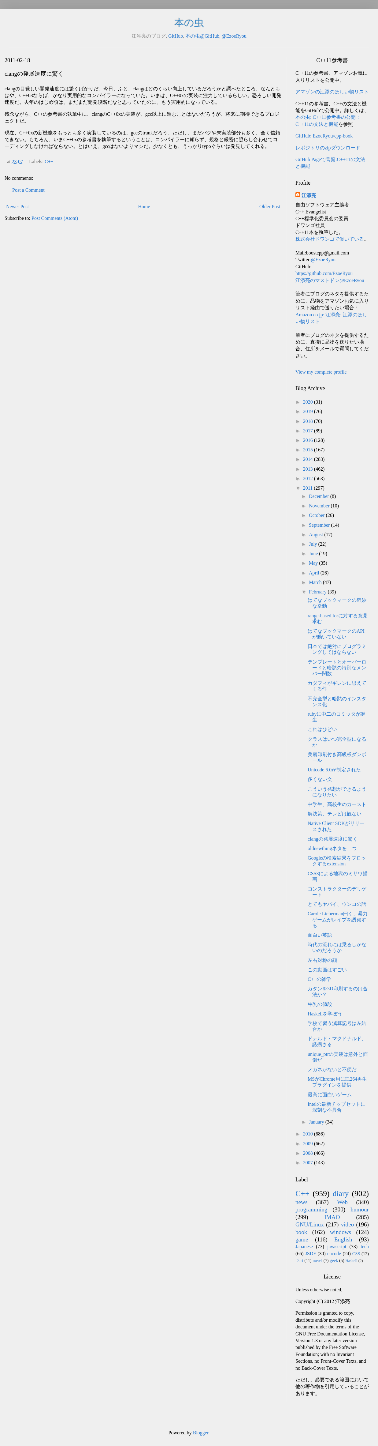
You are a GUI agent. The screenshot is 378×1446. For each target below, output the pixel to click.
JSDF (310, 1253)
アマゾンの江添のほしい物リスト (332, 91)
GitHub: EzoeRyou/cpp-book (324, 135)
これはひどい (322, 729)
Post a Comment (28, 190)
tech (365, 1246)
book (301, 1232)
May (314, 563)
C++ (49, 161)
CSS (356, 1253)
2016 (308, 440)
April (315, 572)
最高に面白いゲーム (330, 1094)
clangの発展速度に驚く (333, 839)
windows (340, 1232)
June (314, 553)
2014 (308, 459)
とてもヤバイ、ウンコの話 (337, 904)
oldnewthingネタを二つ (332, 848)
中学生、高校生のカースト (337, 804)
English (343, 1239)
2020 (308, 402)
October (317, 515)
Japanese (304, 1246)
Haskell (351, 1261)
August (316, 534)
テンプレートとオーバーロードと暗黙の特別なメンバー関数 (337, 667)
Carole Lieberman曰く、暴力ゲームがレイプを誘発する (338, 919)
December (319, 496)
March (316, 582)
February (318, 591)
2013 (308, 469)
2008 (308, 1153)
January (317, 1121)
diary (341, 1193)
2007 (308, 1162)
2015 (308, 449)
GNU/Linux (309, 1224)
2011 (308, 488)
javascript (336, 1246)
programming (311, 1209)
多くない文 (320, 779)
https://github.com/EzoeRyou (324, 273)
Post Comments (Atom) (54, 218)
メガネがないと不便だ (332, 1069)
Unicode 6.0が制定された (334, 769)
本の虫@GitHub (202, 36)
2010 (308, 1133)
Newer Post (17, 206)
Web (342, 1202)
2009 (308, 1143)
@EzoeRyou (234, 36)
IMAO (332, 1217)
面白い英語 (320, 935)
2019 (308, 411)
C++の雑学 (319, 979)
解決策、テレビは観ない (334, 813)
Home (144, 206)
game (301, 1239)
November (320, 505)
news (301, 1202)
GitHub (175, 36)
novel (317, 1260)
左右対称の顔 (322, 960)
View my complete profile (320, 372)
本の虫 (189, 22)
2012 (308, 478)
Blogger (201, 1432)
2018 (308, 421)
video (347, 1224)
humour (359, 1209)
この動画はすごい (327, 969)
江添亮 (309, 195)
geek (334, 1260)
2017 (308, 430)
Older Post (269, 206)
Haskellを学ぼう (325, 1013)
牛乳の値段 (320, 1004)
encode (334, 1253)
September (320, 525)
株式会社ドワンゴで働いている (329, 239)
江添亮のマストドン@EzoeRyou (329, 280)
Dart (299, 1260)
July (313, 544)
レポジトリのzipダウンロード (327, 147)
